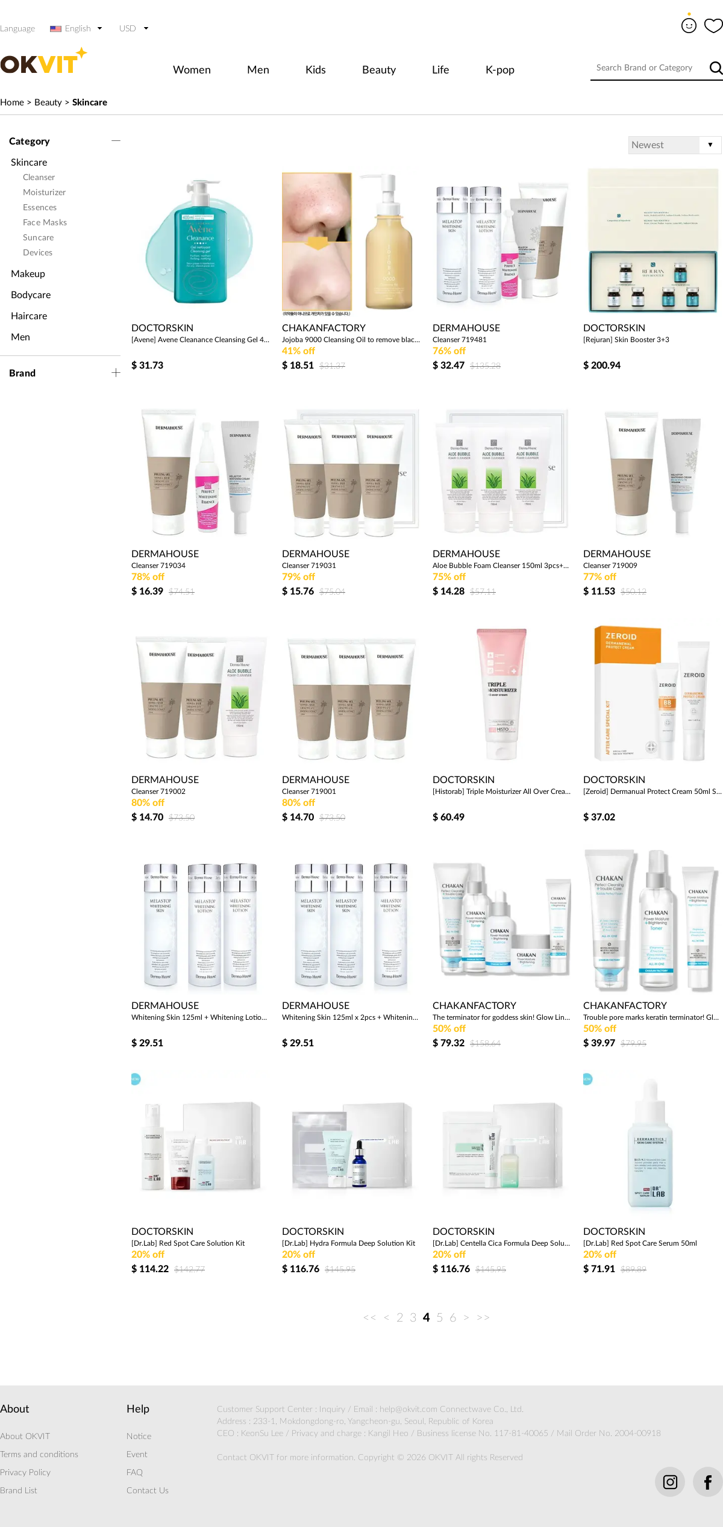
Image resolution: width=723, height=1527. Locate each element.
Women (192, 70)
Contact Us (148, 1491)
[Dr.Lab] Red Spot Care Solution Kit (188, 1243)
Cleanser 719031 (309, 565)
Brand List (18, 1491)
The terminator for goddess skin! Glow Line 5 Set (502, 1017)
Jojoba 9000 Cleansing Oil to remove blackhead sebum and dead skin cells (351, 339)
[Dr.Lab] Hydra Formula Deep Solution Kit (348, 1243)
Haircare (29, 316)
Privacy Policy (25, 1473)
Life (440, 70)
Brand (22, 373)
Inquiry (332, 1409)
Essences (40, 208)
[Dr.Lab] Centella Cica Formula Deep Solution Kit (502, 1243)
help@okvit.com (408, 1409)
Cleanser (39, 177)
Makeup (28, 274)
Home (12, 102)
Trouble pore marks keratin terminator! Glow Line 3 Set (652, 1017)
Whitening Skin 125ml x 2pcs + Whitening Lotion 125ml (351, 1017)
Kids (315, 70)
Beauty (379, 70)
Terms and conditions (39, 1454)
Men (258, 70)
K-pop (500, 70)
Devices (37, 253)
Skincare (89, 102)
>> (483, 1318)
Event (137, 1454)
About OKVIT (25, 1436)
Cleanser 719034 (158, 565)
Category (30, 141)
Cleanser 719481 (460, 339)
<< (370, 1318)
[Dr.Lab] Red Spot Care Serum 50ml (640, 1243)
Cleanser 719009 (610, 565)
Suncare (38, 238)
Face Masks (45, 223)
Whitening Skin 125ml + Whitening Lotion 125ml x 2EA (200, 1017)
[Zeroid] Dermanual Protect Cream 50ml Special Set (652, 791)
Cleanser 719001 (309, 791)
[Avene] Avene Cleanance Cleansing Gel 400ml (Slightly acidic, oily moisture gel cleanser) (200, 339)
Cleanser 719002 (158, 791)
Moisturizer (44, 193)
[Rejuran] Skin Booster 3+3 (626, 339)
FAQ (135, 1473)
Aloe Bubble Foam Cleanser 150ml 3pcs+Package (502, 565)
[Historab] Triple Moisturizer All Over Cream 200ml (502, 791)
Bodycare (31, 295)
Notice (139, 1436)
